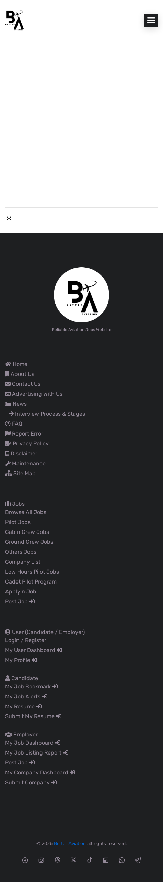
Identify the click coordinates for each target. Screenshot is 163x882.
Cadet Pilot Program (31, 581)
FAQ (13, 423)
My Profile (21, 660)
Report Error (24, 433)
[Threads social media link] (57, 860)
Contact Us (22, 384)
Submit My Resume (33, 716)
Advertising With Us (33, 394)
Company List (22, 562)
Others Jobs (20, 552)
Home (16, 364)
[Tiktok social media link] (90, 860)
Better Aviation (70, 843)
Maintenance (25, 463)
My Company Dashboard (40, 772)
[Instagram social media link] (41, 860)
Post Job (20, 601)
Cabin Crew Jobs (27, 532)
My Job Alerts (26, 696)
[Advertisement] (81, 115)
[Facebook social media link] (25, 860)
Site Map (20, 473)
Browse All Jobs (25, 512)
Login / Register (25, 640)
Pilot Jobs (18, 522)
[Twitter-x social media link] (74, 860)
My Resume (23, 706)
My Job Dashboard (32, 742)
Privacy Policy (27, 443)
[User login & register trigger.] (9, 219)
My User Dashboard (33, 650)
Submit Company (31, 782)
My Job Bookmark (31, 686)
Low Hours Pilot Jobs (32, 571)
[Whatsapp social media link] (122, 860)
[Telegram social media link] (138, 860)
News (16, 404)
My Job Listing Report (36, 752)
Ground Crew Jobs (29, 542)
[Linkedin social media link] (106, 860)
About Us (19, 374)
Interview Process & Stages (47, 414)
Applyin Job (20, 591)
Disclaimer (21, 453)
